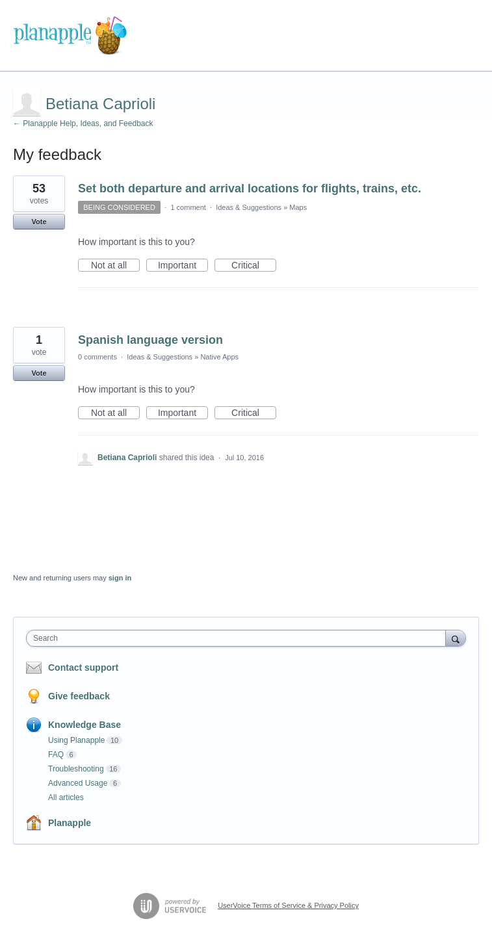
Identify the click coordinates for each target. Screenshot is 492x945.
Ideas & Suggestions (248, 207)
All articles (66, 797)
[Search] (455, 638)
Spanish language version (150, 339)
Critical (253, 266)
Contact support (83, 667)
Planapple (69, 823)
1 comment (187, 207)
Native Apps (219, 357)
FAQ (56, 754)
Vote (38, 222)
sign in (120, 578)
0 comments (97, 357)
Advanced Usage (77, 783)
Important (183, 266)
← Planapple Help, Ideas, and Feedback (83, 123)
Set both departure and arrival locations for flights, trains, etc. (249, 188)
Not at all (115, 266)
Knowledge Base (84, 724)
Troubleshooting (76, 768)
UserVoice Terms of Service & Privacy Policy (288, 905)
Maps (298, 207)
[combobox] (238, 638)
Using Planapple (76, 740)
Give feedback (79, 696)
